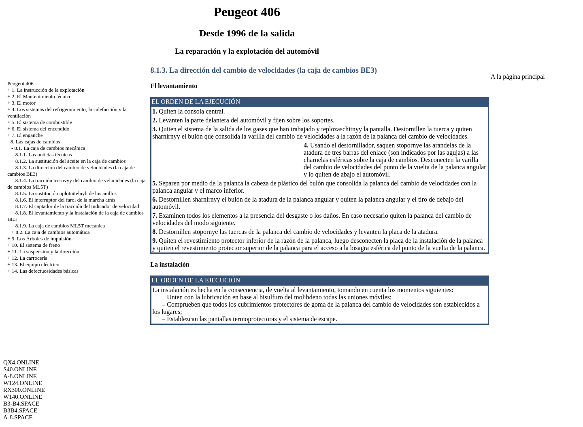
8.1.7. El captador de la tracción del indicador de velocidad (77, 206)
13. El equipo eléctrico (36, 264)
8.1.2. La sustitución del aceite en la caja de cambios (70, 161)
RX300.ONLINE (24, 390)
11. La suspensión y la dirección (45, 251)
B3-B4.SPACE (21, 403)
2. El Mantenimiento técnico (42, 96)
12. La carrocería (29, 258)
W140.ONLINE (22, 396)
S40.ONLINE (20, 369)
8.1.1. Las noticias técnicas (43, 154)
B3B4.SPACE (20, 410)
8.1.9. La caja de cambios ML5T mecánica (60, 226)
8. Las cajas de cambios (35, 142)
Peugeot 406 (20, 83)
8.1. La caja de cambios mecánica (49, 148)
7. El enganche (27, 135)
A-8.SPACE (17, 417)
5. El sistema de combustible (42, 122)
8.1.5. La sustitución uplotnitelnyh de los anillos (66, 193)
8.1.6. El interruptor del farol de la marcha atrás (65, 200)
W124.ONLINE (22, 383)
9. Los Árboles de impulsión (42, 239)
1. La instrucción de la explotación (48, 90)
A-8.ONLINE (20, 376)
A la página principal (518, 76)
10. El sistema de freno (36, 245)
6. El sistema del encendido (41, 129)
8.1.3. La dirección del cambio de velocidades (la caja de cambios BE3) (263, 70)
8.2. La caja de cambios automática (52, 232)
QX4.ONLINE (21, 362)
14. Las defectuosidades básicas (45, 271)
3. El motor (24, 103)
